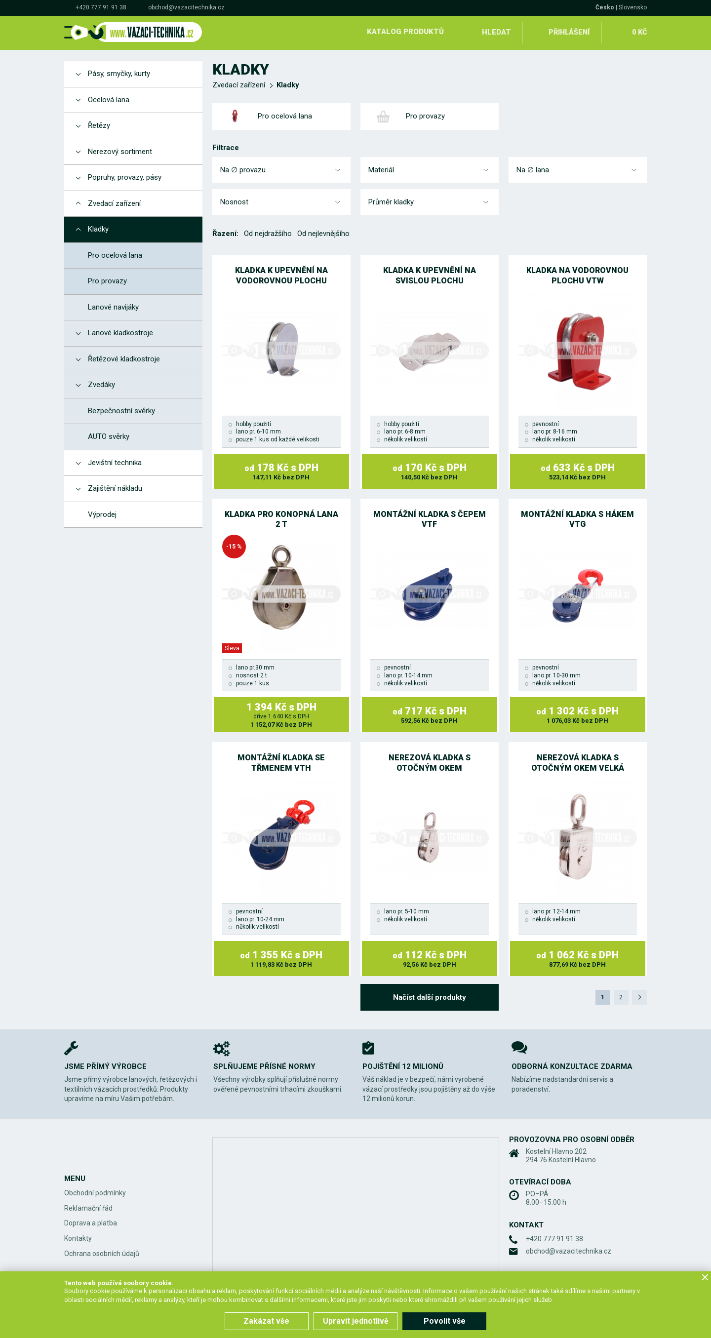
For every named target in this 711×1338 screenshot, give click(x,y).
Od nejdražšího (268, 232)
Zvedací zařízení (238, 83)
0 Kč (639, 31)
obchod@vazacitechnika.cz (186, 7)
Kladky (287, 83)
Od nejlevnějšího (323, 232)
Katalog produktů (403, 31)
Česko (604, 7)
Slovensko (633, 7)
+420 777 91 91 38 (101, 7)
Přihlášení (568, 31)
